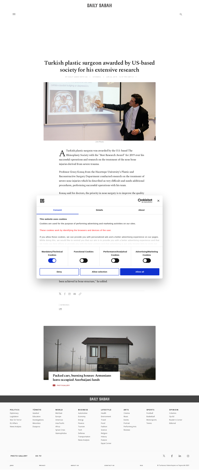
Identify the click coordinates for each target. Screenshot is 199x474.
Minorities (36, 423)
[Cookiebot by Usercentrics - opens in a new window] (140, 201)
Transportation (84, 436)
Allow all (140, 272)
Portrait (127, 423)
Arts (126, 410)
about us (75, 465)
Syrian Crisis (60, 430)
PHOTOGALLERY (63, 385)
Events (126, 420)
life (60, 309)
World (59, 410)
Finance (81, 423)
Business (83, 410)
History (104, 436)
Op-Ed (171, 416)
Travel (103, 420)
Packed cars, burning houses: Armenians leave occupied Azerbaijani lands (83, 377)
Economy (81, 416)
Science (104, 430)
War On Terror (16, 420)
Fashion (104, 426)
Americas (59, 420)
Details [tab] (99, 210)
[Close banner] (158, 201)
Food (103, 423)
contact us (109, 465)
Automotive (82, 413)
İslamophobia (61, 433)
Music (126, 416)
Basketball (150, 416)
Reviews (127, 430)
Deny (59, 272)
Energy (80, 420)
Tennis (149, 423)
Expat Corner (106, 443)
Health (103, 413)
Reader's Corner (175, 420)
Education (36, 416)
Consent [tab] (57, 210)
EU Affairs (14, 423)
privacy (42, 465)
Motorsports (151, 420)
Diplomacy (14, 413)
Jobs (12, 465)
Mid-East (58, 413)
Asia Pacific (59, 423)
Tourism (81, 426)
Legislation (14, 416)
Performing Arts (130, 426)
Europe (58, 416)
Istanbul (36, 413)
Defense (81, 433)
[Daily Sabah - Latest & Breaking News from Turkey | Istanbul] (99, 5)
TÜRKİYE (37, 410)
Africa (57, 426)
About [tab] (142, 210)
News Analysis (15, 426)
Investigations (38, 420)
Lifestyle (106, 410)
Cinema (127, 413)
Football (149, 413)
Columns (172, 413)
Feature (104, 440)
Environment (106, 416)
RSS (141, 465)
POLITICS (14, 410)
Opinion (173, 410)
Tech (80, 430)
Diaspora (36, 426)
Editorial (172, 423)
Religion (104, 433)
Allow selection (99, 272)
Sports (150, 410)
